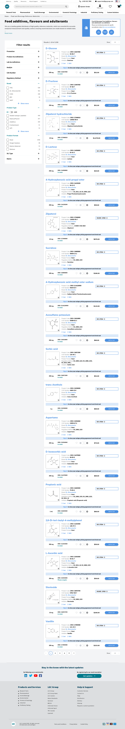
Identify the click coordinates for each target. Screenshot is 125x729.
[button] (87, 72)
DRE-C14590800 (75, 150)
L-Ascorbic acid (54, 553)
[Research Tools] (18, 691)
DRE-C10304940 (75, 421)
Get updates (88, 676)
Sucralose (51, 248)
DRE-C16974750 (75, 591)
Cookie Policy (84, 724)
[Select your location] (117, 1)
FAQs (78, 696)
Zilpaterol (51, 213)
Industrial (22, 703)
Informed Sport (52, 708)
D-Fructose (52, 81)
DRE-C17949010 (75, 117)
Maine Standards (53, 698)
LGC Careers (51, 696)
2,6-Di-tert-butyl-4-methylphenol (64, 520)
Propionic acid (53, 484)
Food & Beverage (24, 695)
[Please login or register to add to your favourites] (76, 72)
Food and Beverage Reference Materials (25, 16)
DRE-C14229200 (75, 183)
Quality (16, 1)
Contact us (43, 1)
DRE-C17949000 (75, 217)
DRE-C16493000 (75, 488)
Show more (24, 103)
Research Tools (24, 691)
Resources (24, 1)
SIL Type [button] (23, 153)
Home (7, 16)
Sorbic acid (52, 349)
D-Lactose (51, 146)
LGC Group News (53, 693)
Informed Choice (53, 706)
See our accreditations (109, 27)
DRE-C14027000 (75, 52)
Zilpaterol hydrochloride (59, 114)
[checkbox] (8, 88)
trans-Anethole (54, 384)
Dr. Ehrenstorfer (71, 56)
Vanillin (50, 621)
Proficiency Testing (25, 705)
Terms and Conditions (60, 724)
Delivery (79, 701)
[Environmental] (18, 698)
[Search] (66, 6)
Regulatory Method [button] (23, 78)
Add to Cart (111, 72)
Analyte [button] (23, 67)
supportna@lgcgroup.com (105, 1)
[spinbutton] (84, 72)
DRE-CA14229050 (75, 285)
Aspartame (52, 417)
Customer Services (82, 691)
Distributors (80, 698)
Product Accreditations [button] (23, 57)
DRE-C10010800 (75, 318)
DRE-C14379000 (75, 455)
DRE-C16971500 (75, 352)
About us (8, 1)
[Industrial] (18, 703)
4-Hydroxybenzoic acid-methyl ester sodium (69, 282)
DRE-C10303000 (75, 557)
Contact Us (80, 693)
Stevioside (51, 587)
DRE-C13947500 (75, 85)
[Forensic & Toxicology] (18, 701)
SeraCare (50, 701)
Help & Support (33, 1)
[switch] (12, 112)
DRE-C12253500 (75, 524)
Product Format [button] (23, 135)
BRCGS (50, 703)
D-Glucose (51, 48)
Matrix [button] (23, 159)
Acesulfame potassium (58, 314)
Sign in (65, 68)
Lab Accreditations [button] (23, 62)
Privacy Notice (73, 724)
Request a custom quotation (85, 706)
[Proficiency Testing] (18, 705)
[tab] (23, 51)
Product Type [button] (23, 108)
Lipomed (50, 713)
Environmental (24, 698)
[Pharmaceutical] (18, 693)
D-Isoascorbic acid (56, 451)
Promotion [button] (23, 51)
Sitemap (79, 703)
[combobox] (41, 6)
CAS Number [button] (23, 73)
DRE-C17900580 (75, 625)
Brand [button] (23, 83)
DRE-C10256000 (75, 388)
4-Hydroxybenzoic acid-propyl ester (65, 179)
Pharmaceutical (24, 693)
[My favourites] (110, 6)
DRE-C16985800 (75, 251)
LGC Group (51, 691)
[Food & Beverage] (18, 696)
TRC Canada (51, 711)
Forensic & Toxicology (26, 700)
